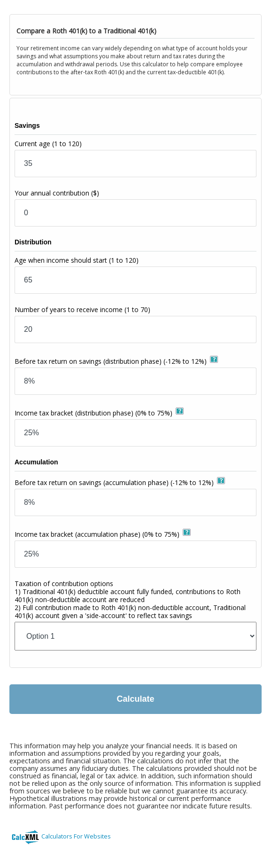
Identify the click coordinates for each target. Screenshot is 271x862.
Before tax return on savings (111, 361)
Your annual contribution (57, 192)
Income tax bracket (93, 412)
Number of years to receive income (82, 309)
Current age (48, 143)
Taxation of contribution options (130, 599)
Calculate (135, 699)
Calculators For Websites (76, 836)
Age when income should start (77, 260)
